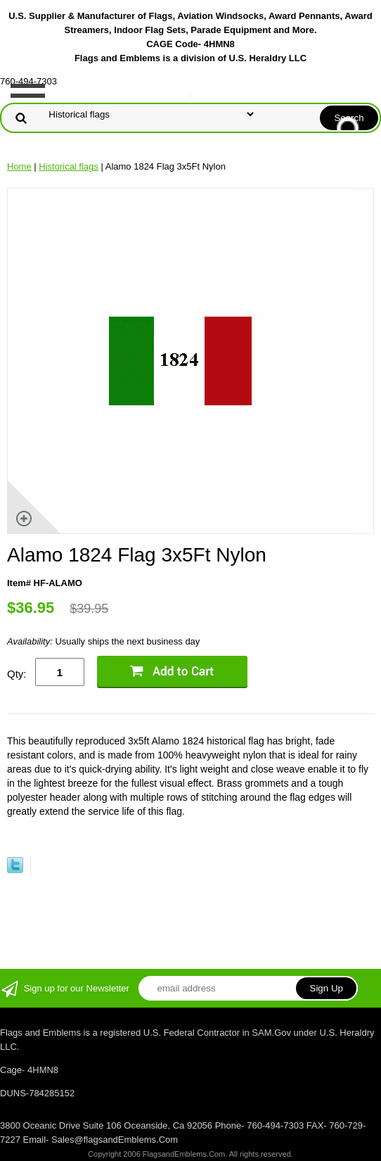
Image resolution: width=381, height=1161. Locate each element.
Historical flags (68, 166)
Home (19, 166)
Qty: (17, 674)
